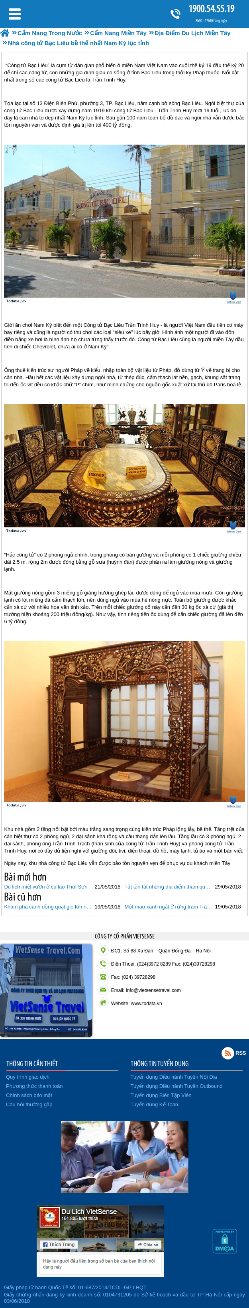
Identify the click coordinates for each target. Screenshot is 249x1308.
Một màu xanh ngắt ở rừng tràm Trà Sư (169, 907)
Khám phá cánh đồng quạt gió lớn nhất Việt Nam (48, 907)
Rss (228, 1053)
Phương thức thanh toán (34, 1086)
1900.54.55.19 (211, 8)
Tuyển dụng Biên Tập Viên (161, 1095)
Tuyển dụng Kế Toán (154, 1104)
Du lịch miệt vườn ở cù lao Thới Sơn (45, 887)
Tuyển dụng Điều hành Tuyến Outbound (177, 1086)
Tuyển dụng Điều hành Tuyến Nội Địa (174, 1077)
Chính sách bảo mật (29, 1095)
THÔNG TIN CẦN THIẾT (32, 1063)
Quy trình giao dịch (27, 1077)
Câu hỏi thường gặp (29, 1104)
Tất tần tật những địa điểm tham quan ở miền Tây (169, 887)
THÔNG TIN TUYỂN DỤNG (160, 1063)
